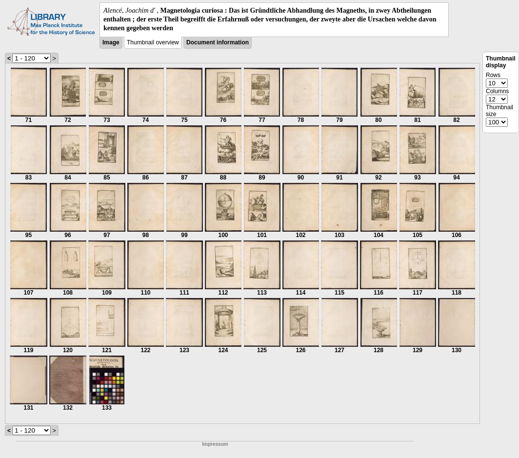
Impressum (215, 444)
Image (111, 42)
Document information (217, 42)
